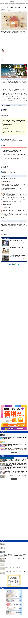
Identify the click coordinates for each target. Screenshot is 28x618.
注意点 (2, 60)
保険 (23, 3)
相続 (10, 3)
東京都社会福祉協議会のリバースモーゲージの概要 (10, 58)
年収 (6, 3)
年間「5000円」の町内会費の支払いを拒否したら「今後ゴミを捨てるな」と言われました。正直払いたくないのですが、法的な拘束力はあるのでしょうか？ (16, 475)
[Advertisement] (14, 41)
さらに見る (14, 452)
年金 (19, 3)
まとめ (2, 62)
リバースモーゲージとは (5, 56)
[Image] (14, 1)
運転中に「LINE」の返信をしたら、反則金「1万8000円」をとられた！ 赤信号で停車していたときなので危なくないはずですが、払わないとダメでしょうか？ (16, 460)
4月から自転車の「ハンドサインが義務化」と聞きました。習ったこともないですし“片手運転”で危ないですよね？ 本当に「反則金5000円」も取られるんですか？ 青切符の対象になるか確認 (16, 464)
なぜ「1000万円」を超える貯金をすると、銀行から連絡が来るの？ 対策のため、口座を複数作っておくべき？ (16, 468)
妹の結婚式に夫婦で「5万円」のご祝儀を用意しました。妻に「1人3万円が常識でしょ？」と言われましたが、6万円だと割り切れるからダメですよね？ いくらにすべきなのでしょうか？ (16, 472)
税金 (15, 3)
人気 (2, 3)
